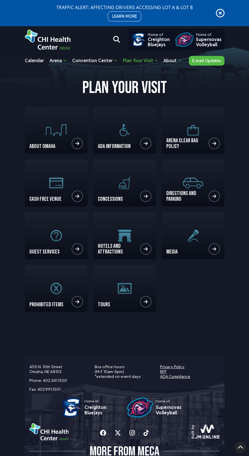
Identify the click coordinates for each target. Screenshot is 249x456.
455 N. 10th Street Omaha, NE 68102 (45, 369)
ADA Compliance (175, 376)
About (170, 61)
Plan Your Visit (138, 61)
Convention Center (92, 61)
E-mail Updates (206, 60)
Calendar (34, 61)
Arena (56, 61)
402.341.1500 (55, 380)
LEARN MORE (124, 16)
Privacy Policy (172, 366)
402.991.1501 (48, 389)
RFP (163, 371)
